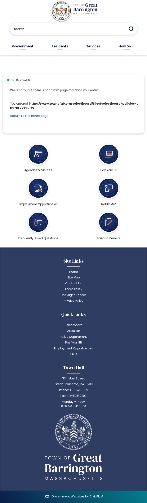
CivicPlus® (97, 497)
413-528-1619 (78, 390)
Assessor (73, 331)
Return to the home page (29, 116)
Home (10, 80)
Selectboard (73, 325)
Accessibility (73, 289)
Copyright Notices (73, 295)
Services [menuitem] (93, 46)
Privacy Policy (73, 301)
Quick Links (73, 314)
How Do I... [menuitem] (127, 46)
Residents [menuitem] (60, 46)
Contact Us (73, 283)
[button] (131, 29)
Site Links (73, 261)
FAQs (73, 354)
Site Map (73, 277)
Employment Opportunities (73, 348)
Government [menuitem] (22, 46)
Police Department (73, 337)
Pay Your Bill (73, 342)
